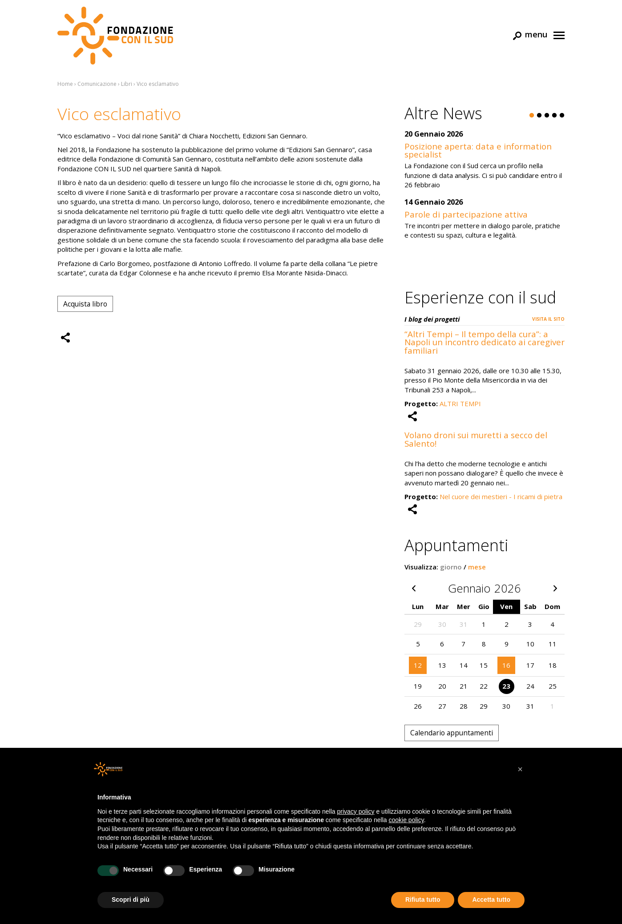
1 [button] (531, 115)
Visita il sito (548, 319)
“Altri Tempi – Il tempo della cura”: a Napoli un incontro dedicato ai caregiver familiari (484, 342)
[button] (520, 769)
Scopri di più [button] (130, 899)
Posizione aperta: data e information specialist (478, 150)
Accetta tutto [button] (491, 899)
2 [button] (539, 115)
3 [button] (546, 115)
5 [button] (562, 115)
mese (477, 566)
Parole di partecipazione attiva (466, 214)
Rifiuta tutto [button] (422, 899)
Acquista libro (85, 304)
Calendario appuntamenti (451, 733)
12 (418, 665)
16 (506, 665)
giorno (451, 566)
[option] (484, 189)
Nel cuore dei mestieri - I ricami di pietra (501, 496)
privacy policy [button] (356, 811)
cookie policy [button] (406, 819)
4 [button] (554, 115)
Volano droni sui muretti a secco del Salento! (475, 439)
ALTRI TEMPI (460, 403)
